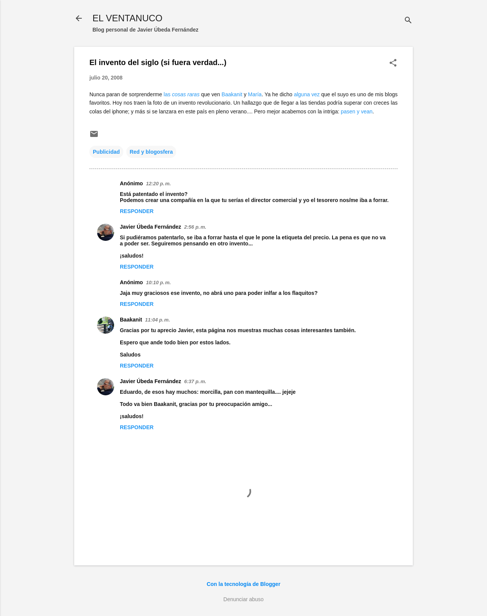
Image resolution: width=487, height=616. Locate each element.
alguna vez (307, 94)
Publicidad (106, 152)
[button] (393, 63)
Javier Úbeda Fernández (150, 227)
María (255, 94)
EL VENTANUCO (127, 18)
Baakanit (231, 94)
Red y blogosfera (151, 152)
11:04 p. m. (157, 320)
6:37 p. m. (195, 381)
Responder (137, 211)
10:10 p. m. (158, 282)
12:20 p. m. (158, 183)
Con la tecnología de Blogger (243, 584)
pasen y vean (356, 111)
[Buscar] (408, 20)
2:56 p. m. (195, 227)
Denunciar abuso (243, 599)
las (181, 94)
